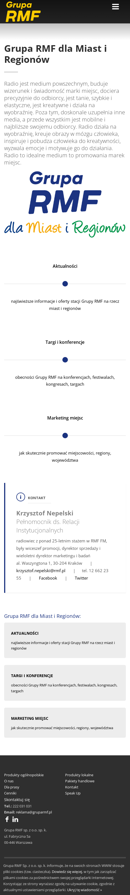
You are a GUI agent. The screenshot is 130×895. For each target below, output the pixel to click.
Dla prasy (11, 787)
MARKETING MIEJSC (29, 718)
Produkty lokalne (79, 774)
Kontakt (71, 787)
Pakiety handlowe (79, 780)
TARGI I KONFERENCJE (32, 675)
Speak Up (73, 793)
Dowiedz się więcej (67, 871)
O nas (9, 780)
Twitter (81, 578)
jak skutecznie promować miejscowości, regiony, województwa (62, 727)
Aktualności (65, 266)
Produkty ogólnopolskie (24, 774)
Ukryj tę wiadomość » (84, 889)
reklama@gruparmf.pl (34, 812)
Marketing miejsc (65, 418)
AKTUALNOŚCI (25, 633)
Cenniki (10, 793)
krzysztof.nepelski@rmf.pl (40, 570)
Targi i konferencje (65, 342)
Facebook (48, 578)
